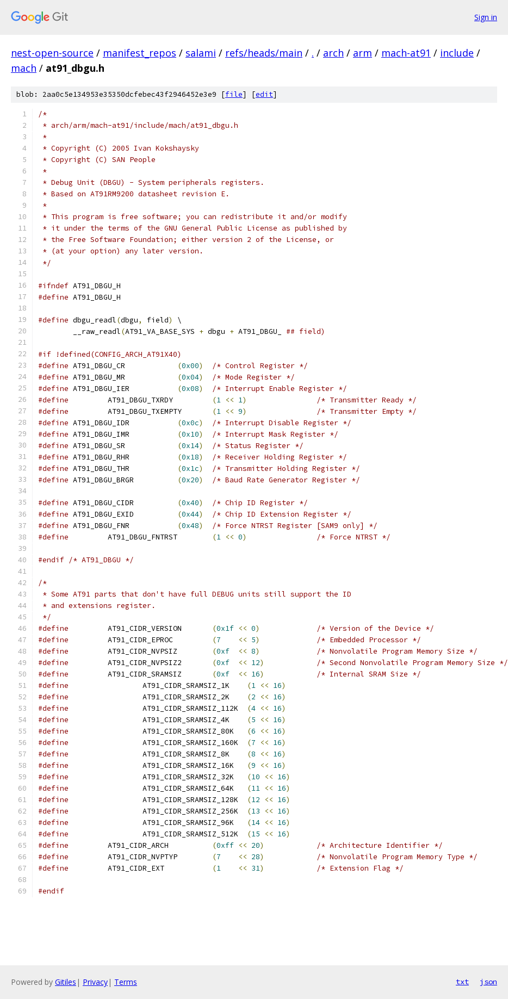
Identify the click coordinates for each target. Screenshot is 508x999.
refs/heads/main (263, 52)
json (488, 981)
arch (333, 52)
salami (200, 52)
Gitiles (65, 982)
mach (23, 68)
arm (362, 52)
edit (264, 94)
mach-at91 (406, 52)
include (457, 52)
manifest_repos (139, 52)
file (234, 94)
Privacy (95, 982)
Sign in (485, 17)
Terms (125, 982)
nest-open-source (52, 52)
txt (462, 981)
